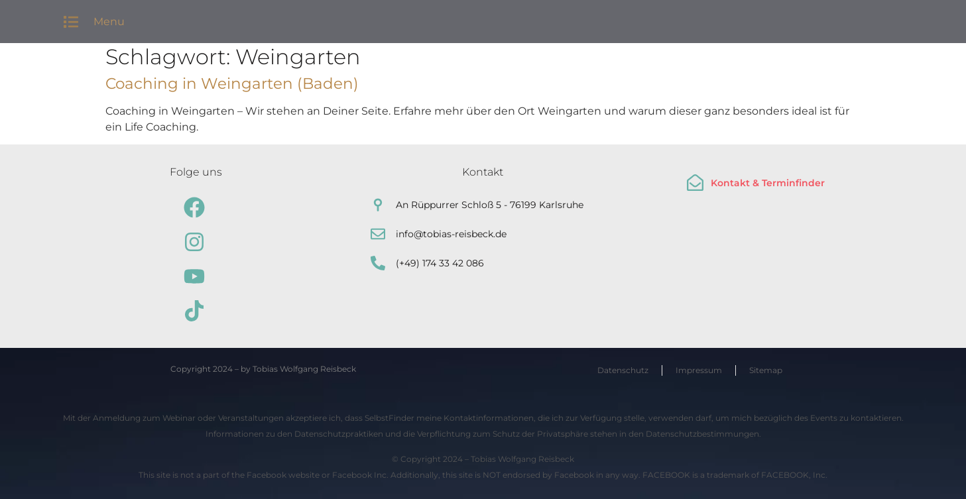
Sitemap (765, 370)
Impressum (699, 370)
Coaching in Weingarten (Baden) (232, 83)
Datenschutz (622, 370)
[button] (71, 21)
